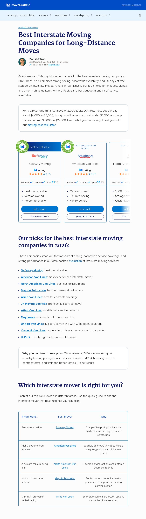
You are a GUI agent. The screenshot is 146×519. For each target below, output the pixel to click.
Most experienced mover (85, 146)
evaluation (75, 261)
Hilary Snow (54, 65)
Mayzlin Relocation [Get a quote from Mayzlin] (65, 478)
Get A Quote (40, 209)
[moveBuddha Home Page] (18, 5)
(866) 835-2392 (85, 216)
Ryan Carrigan (37, 59)
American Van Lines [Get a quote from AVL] (65, 445)
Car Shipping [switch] (81, 15)
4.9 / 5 (40, 174)
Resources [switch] (61, 15)
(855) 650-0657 (40, 216)
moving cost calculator (42, 125)
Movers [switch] (43, 15)
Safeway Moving (40, 163)
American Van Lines (85, 163)
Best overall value (40, 147)
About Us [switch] (101, 15)
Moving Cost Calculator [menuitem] (21, 15)
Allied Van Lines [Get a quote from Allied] (65, 496)
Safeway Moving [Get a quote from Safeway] (65, 427)
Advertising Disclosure (131, 5)
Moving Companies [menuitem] (28, 28)
